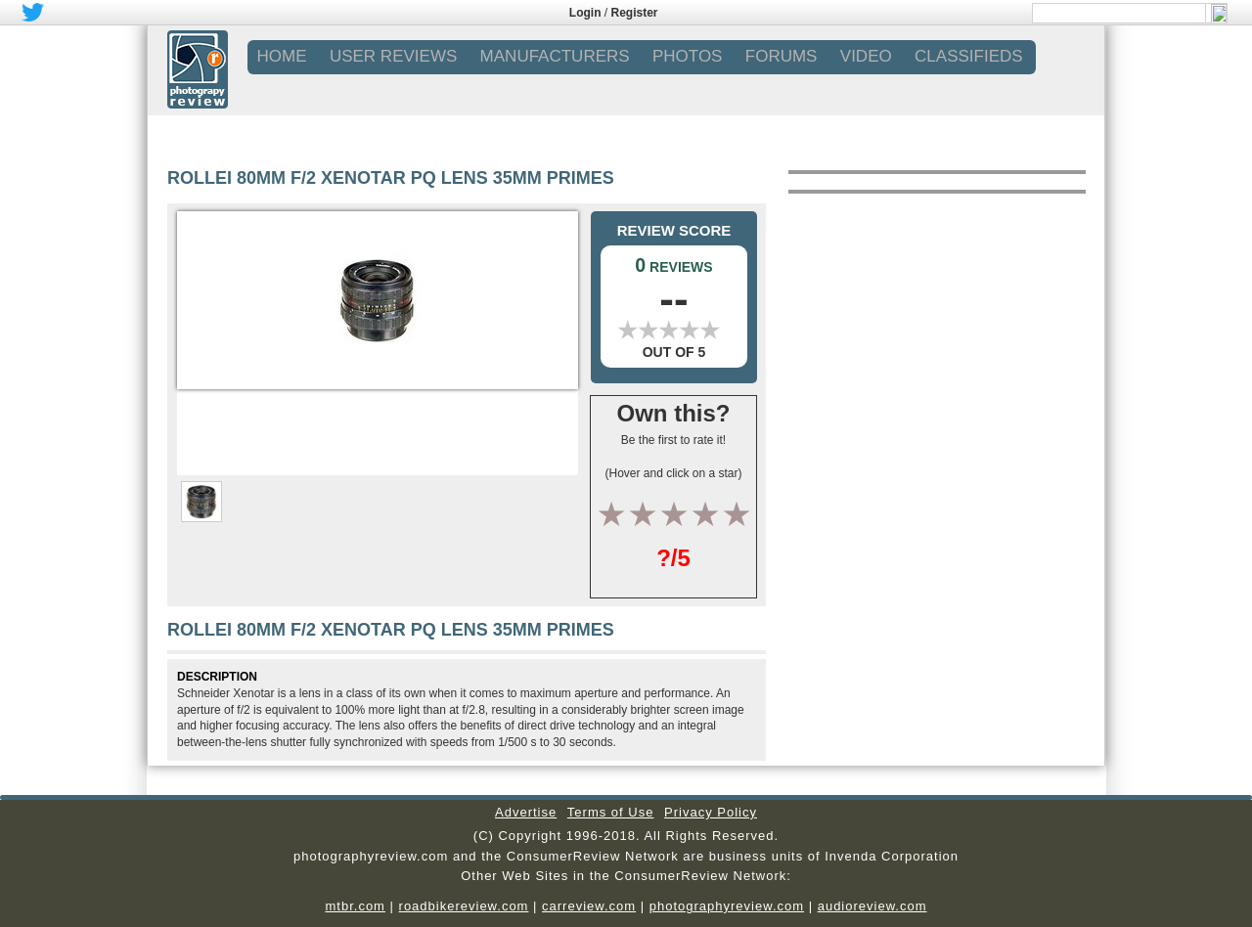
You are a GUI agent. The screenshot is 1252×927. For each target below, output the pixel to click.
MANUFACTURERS (555, 56)
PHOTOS (687, 56)
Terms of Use (610, 812)
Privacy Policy (710, 812)
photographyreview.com (726, 906)
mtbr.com (354, 906)
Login (585, 13)
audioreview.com (872, 906)
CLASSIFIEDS (969, 56)
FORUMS (781, 56)
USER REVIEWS (393, 56)
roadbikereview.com (464, 906)
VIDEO (866, 56)
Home (282, 56)
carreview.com (589, 906)
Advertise (526, 812)
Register (634, 13)
